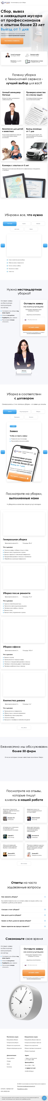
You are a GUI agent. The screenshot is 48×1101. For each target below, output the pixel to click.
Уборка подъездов (30, 1051)
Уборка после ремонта (13, 1045)
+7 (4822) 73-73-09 (30, 1068)
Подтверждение (24, 411)
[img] (45, 245)
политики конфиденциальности (34, 333)
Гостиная (9, 223)
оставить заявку (34, 327)
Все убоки (24, 727)
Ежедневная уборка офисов (33, 1039)
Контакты (9, 1066)
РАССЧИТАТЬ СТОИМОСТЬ (12, 41)
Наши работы (10, 1058)
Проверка (16, 417)
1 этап (13, 426)
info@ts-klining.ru (29, 1071)
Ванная (38, 223)
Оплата (31, 417)
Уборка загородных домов (14, 1048)
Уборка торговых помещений (33, 1048)
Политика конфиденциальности (26, 1086)
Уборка (38, 411)
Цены (8, 1064)
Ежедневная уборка (12, 1039)
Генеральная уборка (12, 1042)
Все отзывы (24, 863)
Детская (17, 229)
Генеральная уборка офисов (33, 1042)
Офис (31, 229)
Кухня (23, 223)
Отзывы (9, 1061)
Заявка (10, 411)
